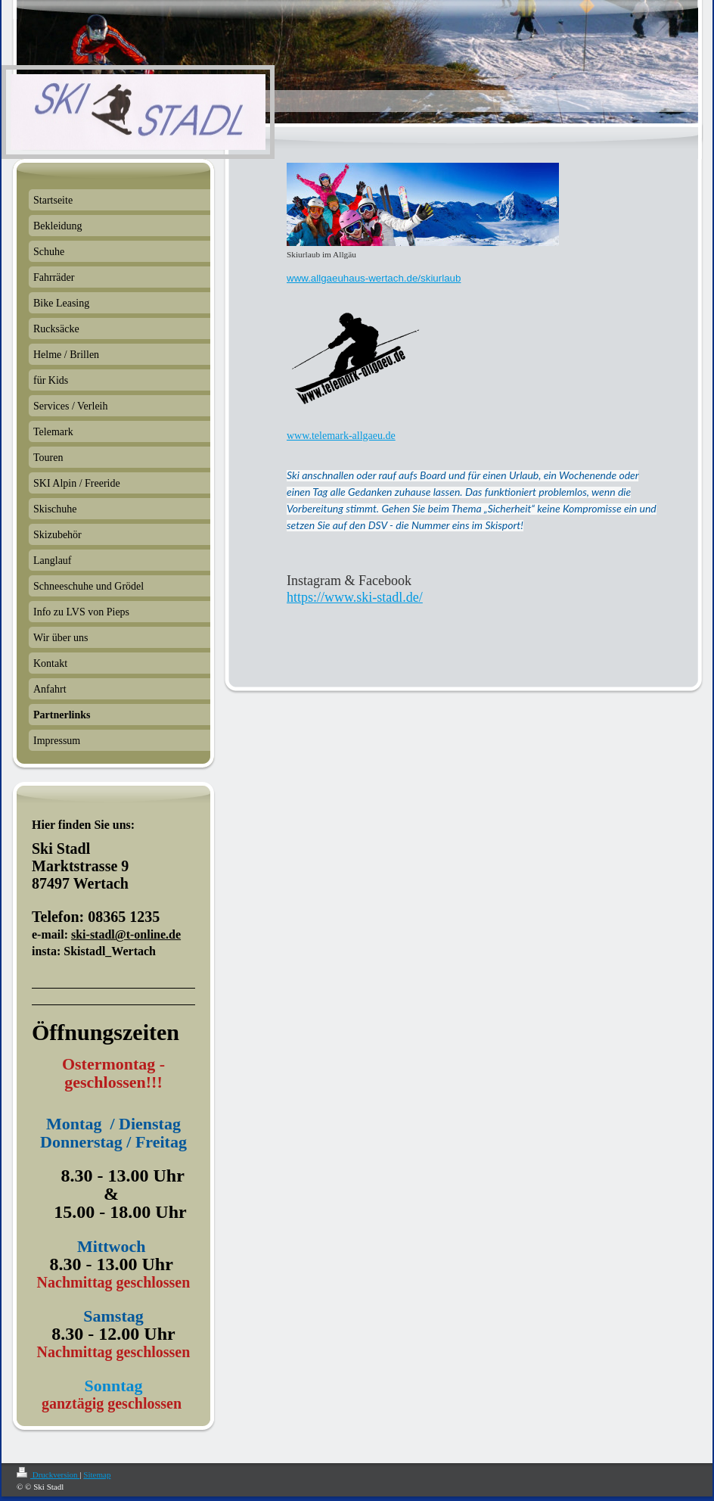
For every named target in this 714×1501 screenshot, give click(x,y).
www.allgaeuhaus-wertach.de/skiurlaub (374, 278)
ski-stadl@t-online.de (126, 934)
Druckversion (48, 1474)
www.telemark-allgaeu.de (341, 435)
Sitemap (96, 1474)
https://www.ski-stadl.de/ (355, 597)
